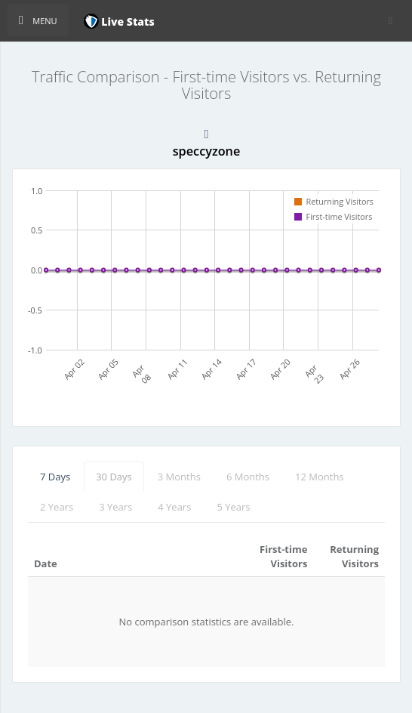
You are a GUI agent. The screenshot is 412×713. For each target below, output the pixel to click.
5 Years (233, 507)
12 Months (319, 476)
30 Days (114, 476)
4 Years (174, 507)
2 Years (56, 507)
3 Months (179, 476)
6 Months (247, 476)
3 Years (115, 507)
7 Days (55, 476)
